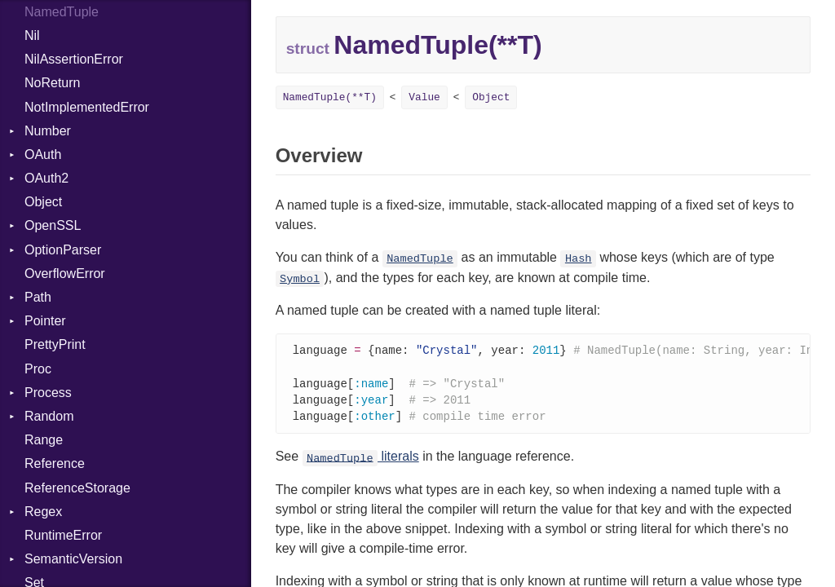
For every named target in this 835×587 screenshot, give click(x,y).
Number (47, 131)
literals (361, 460)
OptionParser (62, 250)
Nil (32, 35)
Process (48, 392)
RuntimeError (63, 535)
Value (424, 97)
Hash (578, 259)
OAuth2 (46, 178)
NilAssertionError (73, 59)
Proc (37, 369)
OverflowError (64, 273)
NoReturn (52, 83)
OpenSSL (52, 225)
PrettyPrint (55, 344)
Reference (54, 463)
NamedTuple (420, 259)
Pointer (45, 321)
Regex (43, 512)
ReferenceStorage (77, 488)
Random (48, 416)
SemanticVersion (73, 559)
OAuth (42, 154)
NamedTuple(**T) (330, 97)
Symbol (300, 279)
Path (37, 297)
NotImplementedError (86, 107)
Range (43, 440)
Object (43, 202)
